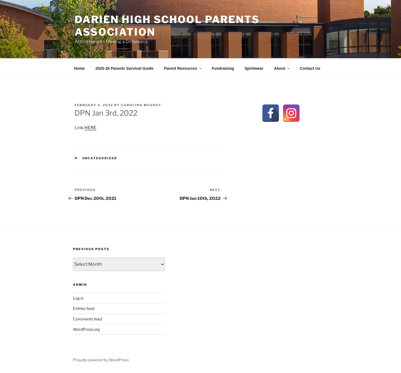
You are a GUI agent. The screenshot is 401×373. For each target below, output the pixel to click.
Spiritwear (253, 68)
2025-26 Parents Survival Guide (124, 68)
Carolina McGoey (141, 105)
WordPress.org (86, 329)
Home (79, 68)
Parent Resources (183, 68)
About (282, 68)
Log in (78, 298)
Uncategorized (99, 158)
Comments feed (87, 319)
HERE (90, 127)
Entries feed (83, 308)
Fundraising (223, 68)
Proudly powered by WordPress (101, 359)
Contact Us (310, 68)
